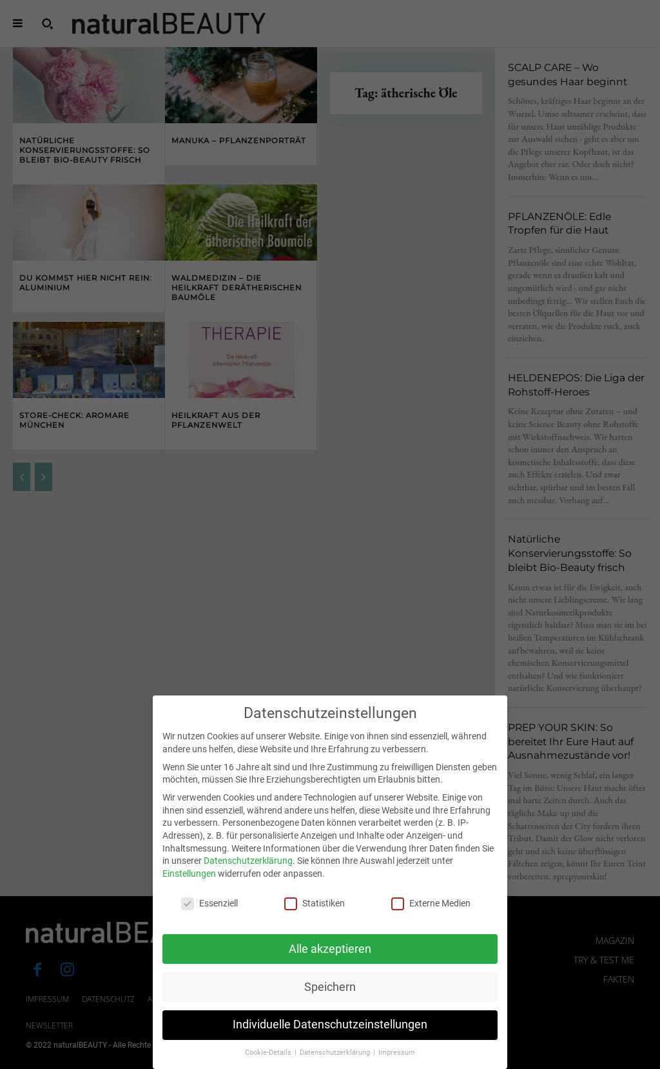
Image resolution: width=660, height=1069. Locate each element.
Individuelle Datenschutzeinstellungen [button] (330, 1039)
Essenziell (209, 918)
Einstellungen (189, 888)
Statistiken (314, 918)
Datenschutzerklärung (248, 875)
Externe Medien (431, 918)
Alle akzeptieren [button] (330, 963)
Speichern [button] (330, 1001)
